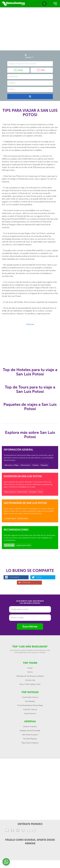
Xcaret (30, 668)
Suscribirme (29, 626)
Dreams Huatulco (30, 726)
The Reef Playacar (30, 739)
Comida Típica (10, 518)
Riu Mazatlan (30, 701)
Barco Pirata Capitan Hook (30, 684)
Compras (32, 492)
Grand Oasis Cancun (30, 697)
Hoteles (35, 465)
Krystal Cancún (30, 713)
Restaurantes (23, 518)
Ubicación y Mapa (11, 465)
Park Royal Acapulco (30, 735)
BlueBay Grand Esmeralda (30, 731)
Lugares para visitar (23, 545)
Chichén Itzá (30, 680)
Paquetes (44, 465)
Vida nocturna (9, 492)
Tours (40, 492)
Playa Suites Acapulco (30, 743)
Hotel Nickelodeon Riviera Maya (30, 705)
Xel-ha (30, 672)
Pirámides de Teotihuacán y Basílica (30, 676)
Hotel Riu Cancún (30, 709)
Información (25, 465)
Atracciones (22, 492)
